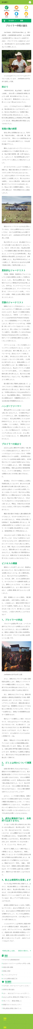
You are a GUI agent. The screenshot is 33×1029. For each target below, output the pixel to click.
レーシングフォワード (10, 975)
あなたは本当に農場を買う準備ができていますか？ (17, 997)
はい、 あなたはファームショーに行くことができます (17, 993)
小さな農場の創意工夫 (10, 978)
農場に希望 (6, 971)
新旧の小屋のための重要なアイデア (24, 951)
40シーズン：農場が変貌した (12, 1001)
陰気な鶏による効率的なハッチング (10, 951)
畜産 (21, 20)
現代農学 (11, 20)
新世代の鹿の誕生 (9, 989)
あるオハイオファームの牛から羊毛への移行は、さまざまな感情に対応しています (17, 963)
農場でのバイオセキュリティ (12, 1004)
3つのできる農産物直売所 (11, 960)
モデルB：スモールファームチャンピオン (16, 986)
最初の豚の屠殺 (8, 967)
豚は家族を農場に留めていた (12, 1008)
